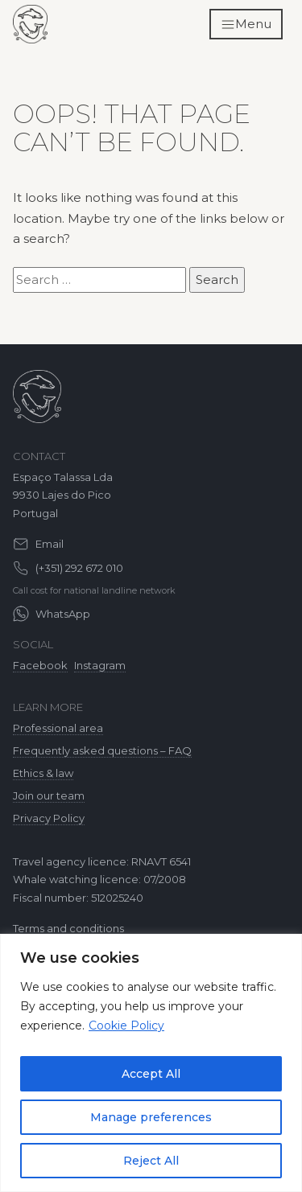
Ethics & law (43, 773)
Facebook (40, 665)
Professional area (58, 727)
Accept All (151, 1074)
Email (49, 543)
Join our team (49, 795)
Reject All (151, 1160)
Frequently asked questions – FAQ (102, 750)
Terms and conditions (68, 928)
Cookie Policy (126, 1025)
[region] (151, 1063)
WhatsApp (62, 613)
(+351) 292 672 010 (79, 567)
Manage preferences (151, 1117)
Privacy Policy (49, 818)
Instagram (100, 665)
